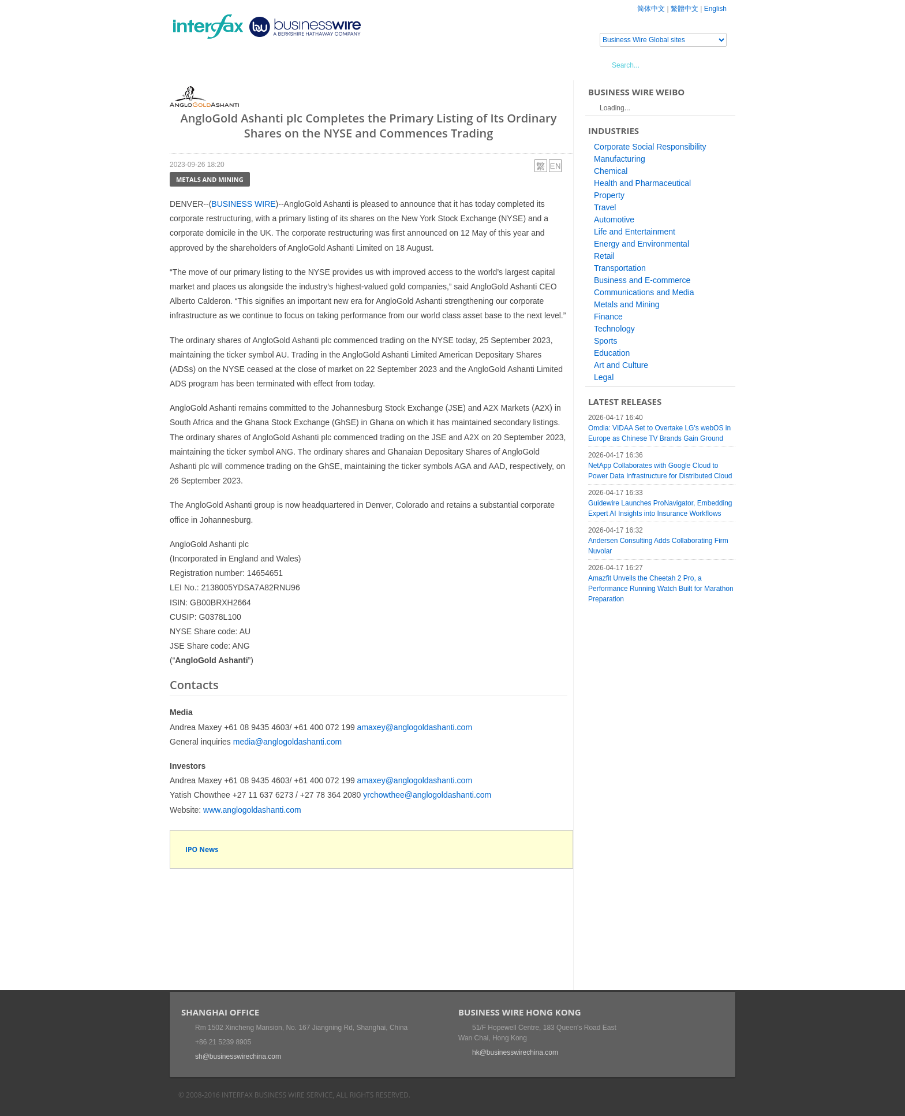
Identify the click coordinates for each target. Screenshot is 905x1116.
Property (609, 195)
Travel (605, 207)
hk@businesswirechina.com (515, 1052)
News (235, 64)
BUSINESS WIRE (243, 204)
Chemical (610, 171)
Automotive (614, 219)
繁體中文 (684, 9)
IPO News (201, 849)
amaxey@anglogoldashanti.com (414, 727)
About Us (403, 64)
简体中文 (651, 9)
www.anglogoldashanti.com (252, 809)
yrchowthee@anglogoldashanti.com (427, 794)
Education (612, 353)
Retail (604, 256)
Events (276, 64)
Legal (604, 377)
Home (196, 64)
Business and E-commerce (642, 280)
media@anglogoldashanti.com (287, 741)
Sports (605, 340)
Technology (614, 328)
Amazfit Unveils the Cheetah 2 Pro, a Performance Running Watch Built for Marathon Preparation (661, 588)
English (715, 9)
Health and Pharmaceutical (642, 183)
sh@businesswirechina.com (238, 1056)
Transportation (620, 268)
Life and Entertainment (634, 231)
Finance (608, 316)
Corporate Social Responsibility (650, 146)
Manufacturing (619, 158)
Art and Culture (621, 365)
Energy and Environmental (641, 243)
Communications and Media (644, 292)
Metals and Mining (210, 179)
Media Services (337, 64)
